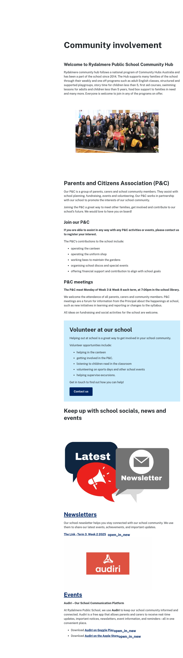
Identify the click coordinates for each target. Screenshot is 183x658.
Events (73, 594)
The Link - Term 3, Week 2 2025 (97, 534)
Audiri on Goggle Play (110, 630)
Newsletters (80, 514)
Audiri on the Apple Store (113, 636)
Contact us (81, 391)
